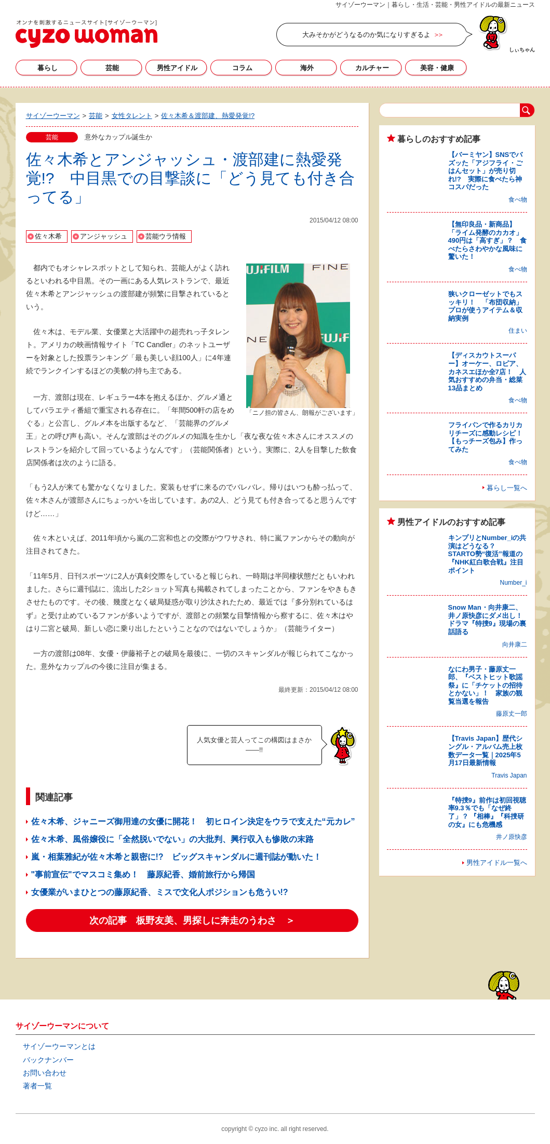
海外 (307, 68)
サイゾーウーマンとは (59, 1046)
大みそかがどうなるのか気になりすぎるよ (366, 34)
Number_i (513, 582)
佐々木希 (48, 236)
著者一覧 (37, 1086)
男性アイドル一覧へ (496, 862)
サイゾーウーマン (86, 34)
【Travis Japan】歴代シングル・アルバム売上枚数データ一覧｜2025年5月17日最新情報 (485, 750)
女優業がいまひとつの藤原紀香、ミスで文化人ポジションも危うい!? (159, 892)
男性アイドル (177, 68)
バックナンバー (48, 1060)
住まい (517, 330)
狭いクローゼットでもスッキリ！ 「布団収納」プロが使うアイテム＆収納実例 (485, 306)
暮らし (47, 68)
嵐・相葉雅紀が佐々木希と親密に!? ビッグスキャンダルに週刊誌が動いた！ (176, 856)
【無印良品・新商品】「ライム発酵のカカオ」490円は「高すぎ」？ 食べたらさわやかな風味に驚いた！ (487, 240)
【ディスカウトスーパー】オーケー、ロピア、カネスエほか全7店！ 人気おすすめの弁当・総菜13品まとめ (487, 371)
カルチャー (372, 68)
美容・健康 (437, 68)
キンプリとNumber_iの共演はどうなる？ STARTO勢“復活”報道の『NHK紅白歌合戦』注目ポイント (487, 554)
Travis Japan (509, 775)
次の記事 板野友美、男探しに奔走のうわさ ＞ (192, 920)
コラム (242, 68)
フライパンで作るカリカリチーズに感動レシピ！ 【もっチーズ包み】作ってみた (488, 437)
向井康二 (514, 644)
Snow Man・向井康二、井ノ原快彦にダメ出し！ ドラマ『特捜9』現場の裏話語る (488, 619)
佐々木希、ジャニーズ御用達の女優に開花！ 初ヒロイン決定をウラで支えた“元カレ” (193, 821)
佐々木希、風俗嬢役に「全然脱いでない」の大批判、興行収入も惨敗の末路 (172, 839)
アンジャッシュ (103, 236)
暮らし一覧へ (507, 488)
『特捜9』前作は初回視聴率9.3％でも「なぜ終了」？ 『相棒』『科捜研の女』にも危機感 (487, 812)
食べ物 (517, 199)
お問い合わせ (44, 1073)
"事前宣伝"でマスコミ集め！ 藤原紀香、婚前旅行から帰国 (143, 874)
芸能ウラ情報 (165, 236)
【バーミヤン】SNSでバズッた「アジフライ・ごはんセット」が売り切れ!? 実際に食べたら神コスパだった (485, 171)
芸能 (112, 68)
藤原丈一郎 (511, 713)
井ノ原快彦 (511, 836)
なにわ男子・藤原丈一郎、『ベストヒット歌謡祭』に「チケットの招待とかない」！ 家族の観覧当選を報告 (485, 685)
